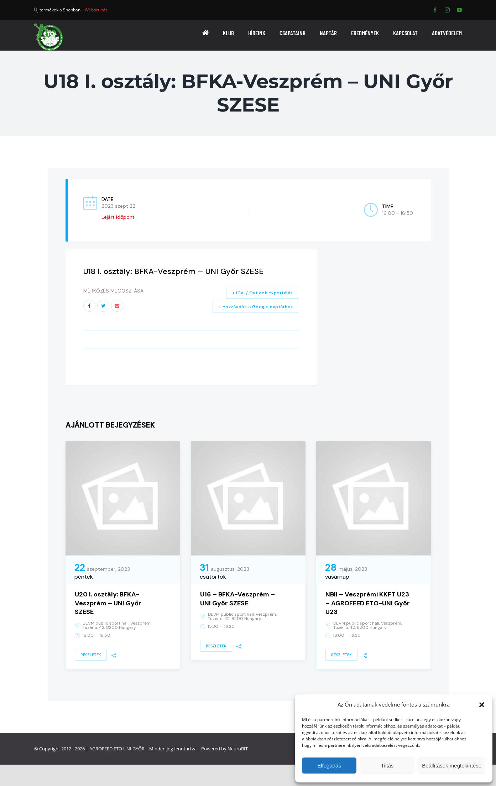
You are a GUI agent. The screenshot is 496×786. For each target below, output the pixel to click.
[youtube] (459, 9)
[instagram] (447, 9)
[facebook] (435, 9)
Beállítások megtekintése (451, 765)
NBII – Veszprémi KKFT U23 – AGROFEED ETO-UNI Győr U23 (367, 603)
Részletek (90, 654)
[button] (481, 704)
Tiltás (387, 765)
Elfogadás (329, 765)
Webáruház (96, 10)
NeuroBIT (238, 748)
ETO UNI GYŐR (129, 748)
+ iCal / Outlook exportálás (262, 293)
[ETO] (48, 25)
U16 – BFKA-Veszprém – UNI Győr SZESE (237, 598)
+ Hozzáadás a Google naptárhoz (256, 307)
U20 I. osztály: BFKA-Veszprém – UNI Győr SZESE (108, 603)
